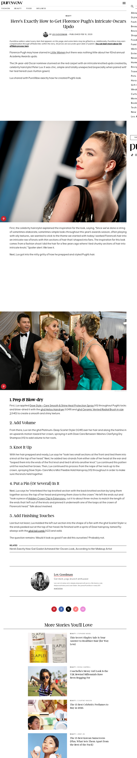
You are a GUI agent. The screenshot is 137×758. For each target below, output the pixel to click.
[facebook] (61, 609)
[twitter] (68, 609)
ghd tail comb (36, 531)
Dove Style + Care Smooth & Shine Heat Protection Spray (62, 405)
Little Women (58, 52)
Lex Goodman (59, 34)
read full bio (58, 588)
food (29, 8)
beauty (18, 8)
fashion (6, 8)
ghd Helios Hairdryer (52, 409)
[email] (83, 609)
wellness (41, 8)
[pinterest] (3, 218)
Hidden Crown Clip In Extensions (47, 498)
